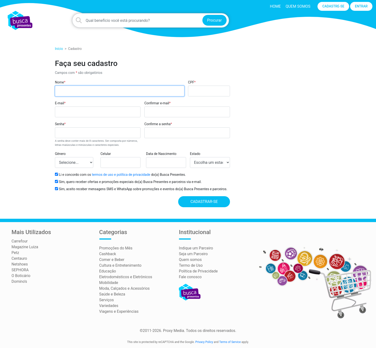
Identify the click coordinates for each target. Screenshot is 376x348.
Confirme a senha (158, 124)
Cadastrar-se (204, 201)
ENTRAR (361, 6)
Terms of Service (230, 342)
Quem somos (298, 6)
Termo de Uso (191, 265)
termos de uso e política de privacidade (121, 175)
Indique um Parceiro (196, 248)
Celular (105, 154)
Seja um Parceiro (193, 254)
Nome (60, 82)
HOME (275, 6)
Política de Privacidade (198, 271)
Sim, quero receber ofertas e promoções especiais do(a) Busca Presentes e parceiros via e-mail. (128, 182)
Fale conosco (190, 277)
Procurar (214, 20)
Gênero (60, 154)
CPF (192, 82)
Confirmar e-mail (157, 103)
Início (59, 49)
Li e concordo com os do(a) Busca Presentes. (120, 175)
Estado (195, 154)
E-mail (60, 103)
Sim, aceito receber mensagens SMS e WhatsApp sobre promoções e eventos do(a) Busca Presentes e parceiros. (141, 189)
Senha (60, 124)
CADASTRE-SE (333, 6)
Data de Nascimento (161, 154)
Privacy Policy (204, 342)
